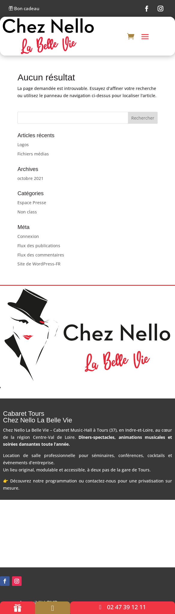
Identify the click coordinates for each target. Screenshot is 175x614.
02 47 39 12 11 (126, 607)
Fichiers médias (33, 155)
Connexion (28, 237)
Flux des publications (38, 246)
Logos (23, 145)
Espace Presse (31, 203)
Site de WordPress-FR (39, 265)
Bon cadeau (24, 8)
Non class (27, 213)
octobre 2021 (30, 179)
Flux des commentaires (40, 255)
